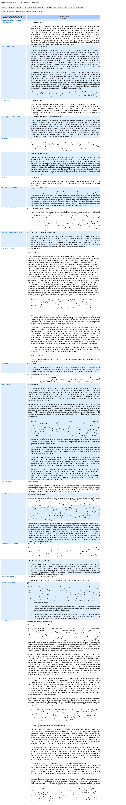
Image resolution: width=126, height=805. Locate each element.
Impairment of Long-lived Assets (11, 187)
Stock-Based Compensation (10, 494)
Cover (4, 7)
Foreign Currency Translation (10, 560)
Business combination (8, 46)
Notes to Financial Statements (34, 7)
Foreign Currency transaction (10, 543)
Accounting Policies (54, 7)
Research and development (10, 374)
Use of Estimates (7, 22)
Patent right (5, 177)
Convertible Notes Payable (9, 208)
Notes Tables (67, 7)
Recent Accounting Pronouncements (12, 621)
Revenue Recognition (8, 248)
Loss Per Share (6, 481)
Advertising (5, 363)
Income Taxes (6, 384)
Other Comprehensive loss (9, 576)
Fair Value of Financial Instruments (12, 232)
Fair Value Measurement (9, 582)
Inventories (5, 138)
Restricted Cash (6, 100)
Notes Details (78, 7)
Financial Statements (15, 7)
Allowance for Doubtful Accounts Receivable (11, 117)
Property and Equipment (9, 153)
